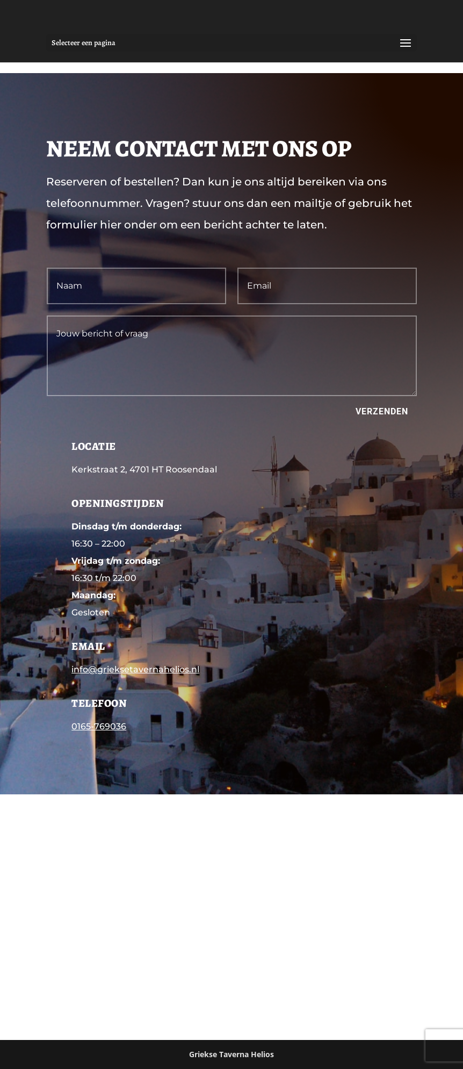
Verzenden (382, 411)
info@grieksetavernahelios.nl (135, 669)
